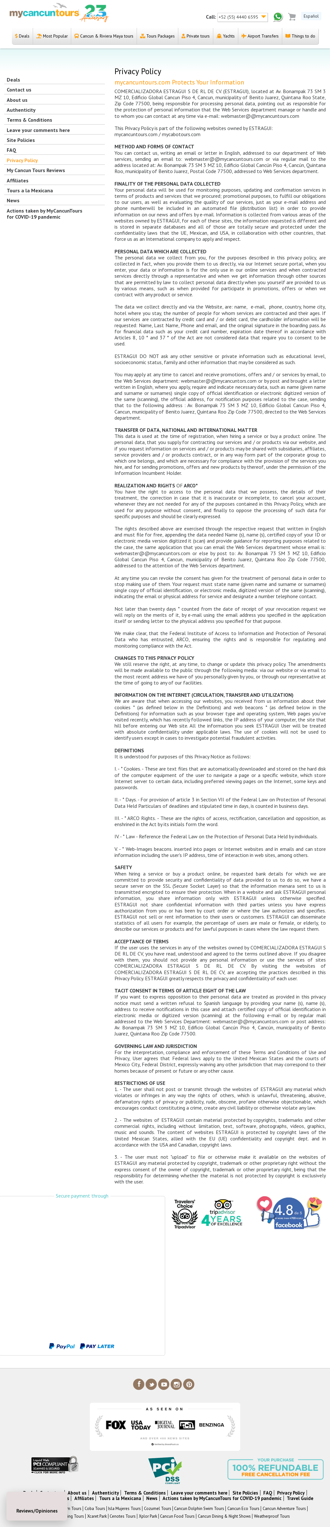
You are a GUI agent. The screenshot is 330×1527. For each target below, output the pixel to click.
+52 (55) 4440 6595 (239, 17)
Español (311, 16)
